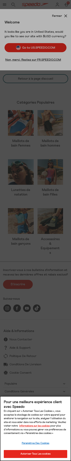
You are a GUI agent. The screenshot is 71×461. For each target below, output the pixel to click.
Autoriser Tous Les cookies (35, 454)
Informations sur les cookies (34, 426)
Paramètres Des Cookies (35, 443)
